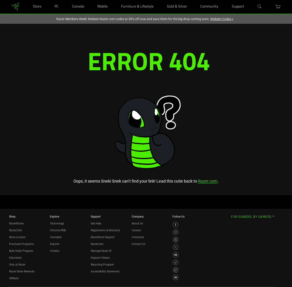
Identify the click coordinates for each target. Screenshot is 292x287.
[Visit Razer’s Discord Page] (175, 277)
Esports (54, 244)
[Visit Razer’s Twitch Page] (175, 270)
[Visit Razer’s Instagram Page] (175, 232)
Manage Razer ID (101, 250)
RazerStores (16, 223)
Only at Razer (17, 264)
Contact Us (138, 244)
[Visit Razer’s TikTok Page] (175, 262)
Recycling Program (102, 264)
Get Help (96, 223)
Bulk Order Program (21, 250)
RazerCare (97, 244)
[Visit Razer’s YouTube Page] (175, 255)
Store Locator (17, 237)
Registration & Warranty (105, 230)
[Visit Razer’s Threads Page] (175, 240)
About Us (137, 223)
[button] (278, 6)
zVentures (138, 237)
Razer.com (207, 181)
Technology (57, 223)
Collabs (54, 250)
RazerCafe (15, 230)
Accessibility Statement (105, 271)
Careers (136, 230)
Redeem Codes (222, 19)
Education (15, 257)
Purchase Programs (21, 244)
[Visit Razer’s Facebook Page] (175, 224)
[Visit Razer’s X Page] (175, 247)
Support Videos (100, 257)
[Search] (259, 6)
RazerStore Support (103, 237)
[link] (15, 6)
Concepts (56, 237)
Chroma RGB (58, 230)
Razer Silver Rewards (21, 271)
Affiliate (13, 278)
